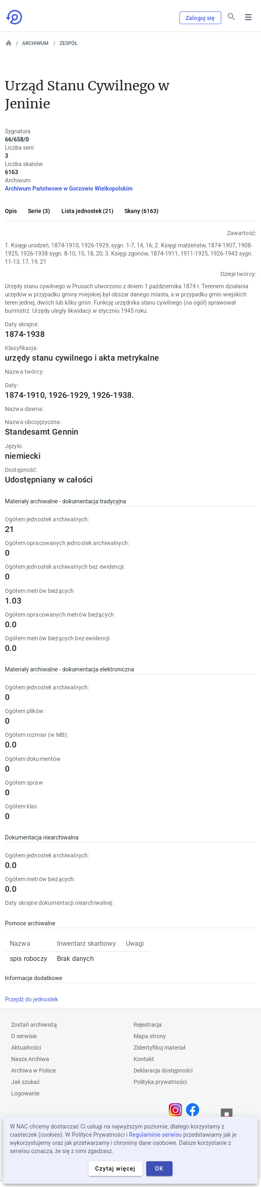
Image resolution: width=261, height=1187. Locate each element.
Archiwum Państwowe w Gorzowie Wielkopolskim (69, 188)
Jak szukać (25, 1082)
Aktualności (26, 1047)
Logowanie (25, 1093)
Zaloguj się (200, 18)
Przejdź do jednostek (31, 999)
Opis (11, 211)
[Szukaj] (231, 16)
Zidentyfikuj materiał (160, 1047)
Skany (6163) (142, 211)
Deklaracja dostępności (163, 1070)
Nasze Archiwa (30, 1059)
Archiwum (35, 43)
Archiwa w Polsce (33, 1070)
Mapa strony (150, 1036)
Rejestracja (148, 1024)
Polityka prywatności (160, 1082)
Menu (248, 17)
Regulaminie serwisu (155, 1134)
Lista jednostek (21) (87, 211)
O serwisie (24, 1036)
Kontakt (144, 1059)
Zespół (68, 43)
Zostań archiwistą (34, 1024)
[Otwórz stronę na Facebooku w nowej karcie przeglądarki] (194, 1109)
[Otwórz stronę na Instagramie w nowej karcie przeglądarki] (177, 1109)
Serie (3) (39, 211)
